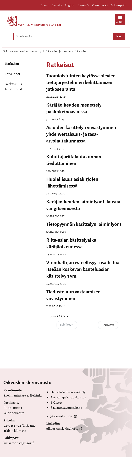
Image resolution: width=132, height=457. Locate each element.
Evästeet (56, 402)
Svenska (57, 5)
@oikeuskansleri (62, 416)
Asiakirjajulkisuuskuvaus (68, 397)
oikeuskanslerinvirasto (62, 428)
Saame (83, 5)
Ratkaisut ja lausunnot (60, 51)
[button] (59, 316)
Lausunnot (12, 73)
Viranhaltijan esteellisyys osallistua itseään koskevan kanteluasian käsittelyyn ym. (82, 269)
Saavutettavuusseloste (66, 407)
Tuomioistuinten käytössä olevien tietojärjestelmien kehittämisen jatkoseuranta (81, 82)
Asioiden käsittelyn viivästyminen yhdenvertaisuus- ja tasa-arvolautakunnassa (81, 134)
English (69, 5)
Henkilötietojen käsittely (68, 392)
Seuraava (108, 325)
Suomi (45, 5)
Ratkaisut (12, 63)
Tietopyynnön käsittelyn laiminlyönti (84, 224)
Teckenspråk (118, 5)
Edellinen (67, 325)
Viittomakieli (100, 5)
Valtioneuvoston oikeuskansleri (20, 51)
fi (43, 51)
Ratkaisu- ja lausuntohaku (15, 86)
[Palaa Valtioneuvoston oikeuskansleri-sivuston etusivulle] (34, 20)
